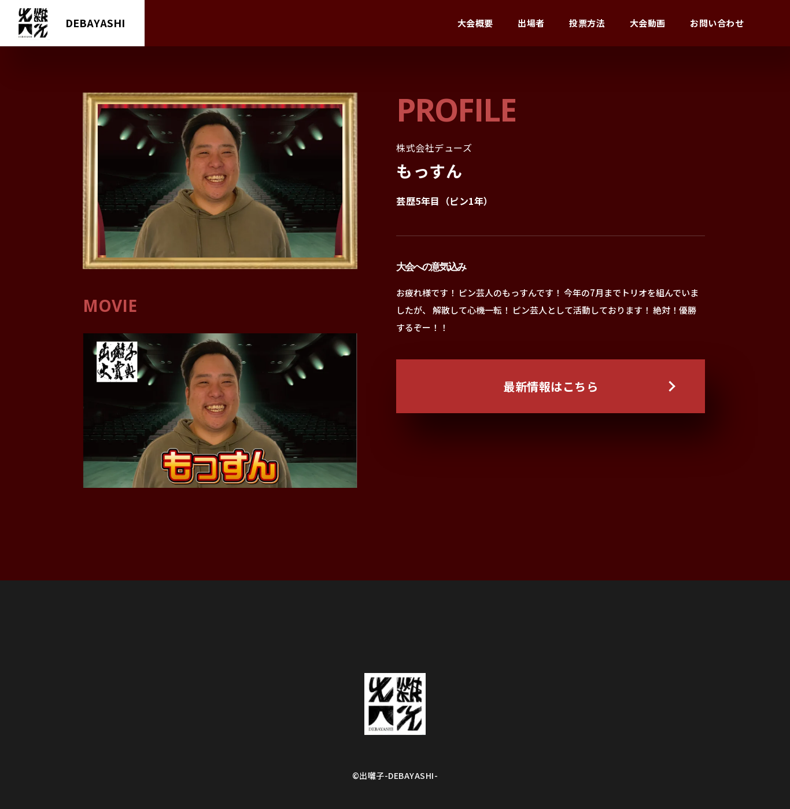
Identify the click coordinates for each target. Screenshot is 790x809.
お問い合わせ (717, 23)
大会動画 (648, 23)
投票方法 (587, 23)
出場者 (531, 23)
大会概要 (475, 23)
